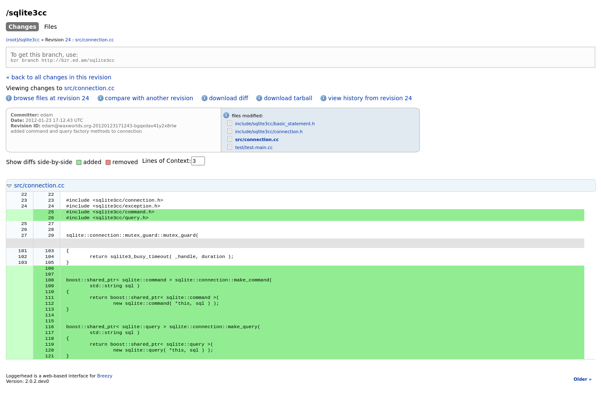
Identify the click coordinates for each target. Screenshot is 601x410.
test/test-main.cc (254, 149)
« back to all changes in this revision (58, 78)
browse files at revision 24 (51, 99)
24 (68, 40)
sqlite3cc (30, 40)
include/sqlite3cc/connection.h (269, 133)
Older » (582, 403)
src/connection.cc (94, 40)
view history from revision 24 (370, 99)
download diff (228, 99)
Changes (22, 26)
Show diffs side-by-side (39, 163)
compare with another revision (149, 99)
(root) (12, 40)
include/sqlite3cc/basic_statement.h (275, 125)
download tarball (288, 99)
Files (50, 26)
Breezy (104, 399)
